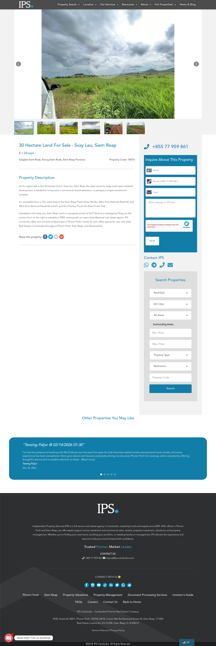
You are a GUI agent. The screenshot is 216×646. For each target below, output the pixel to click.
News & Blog (188, 4)
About (146, 5)
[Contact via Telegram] (154, 265)
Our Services (109, 5)
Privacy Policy (117, 630)
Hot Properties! (166, 5)
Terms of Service (100, 630)
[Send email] (170, 265)
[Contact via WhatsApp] (146, 265)
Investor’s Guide (183, 595)
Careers (93, 602)
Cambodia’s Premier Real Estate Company (116, 611)
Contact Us (110, 602)
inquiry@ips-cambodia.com (118, 558)
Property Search (69, 5)
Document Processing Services (147, 595)
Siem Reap (51, 530)
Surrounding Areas (161, 324)
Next (197, 65)
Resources (130, 5)
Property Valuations (75, 595)
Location (90, 5)
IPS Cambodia (84, 611)
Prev (19, 65)
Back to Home (132, 602)
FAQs (78, 602)
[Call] (162, 265)
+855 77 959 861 (166, 147)
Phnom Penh (31, 595)
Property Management (107, 595)
